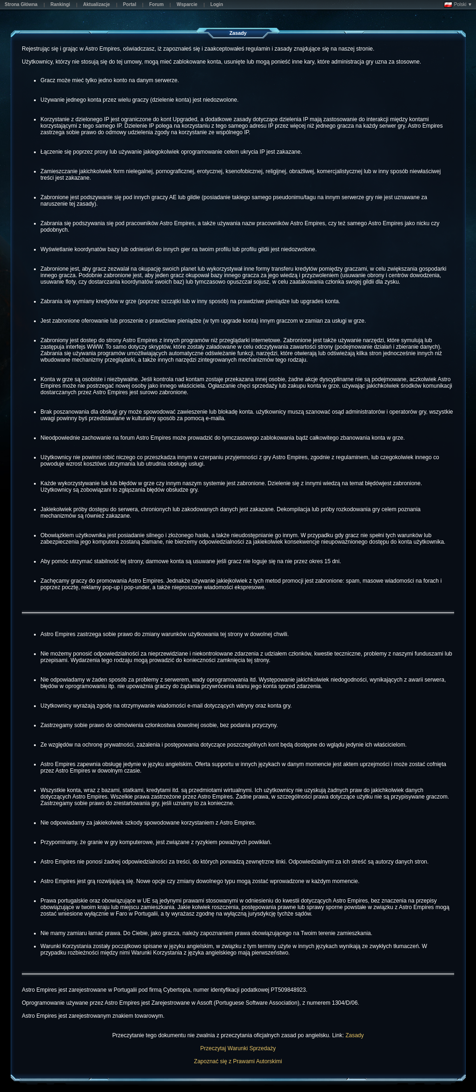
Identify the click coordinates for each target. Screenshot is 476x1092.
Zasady (354, 1035)
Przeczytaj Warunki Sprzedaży (238, 1048)
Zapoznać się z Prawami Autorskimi (238, 1061)
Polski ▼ (458, 4)
